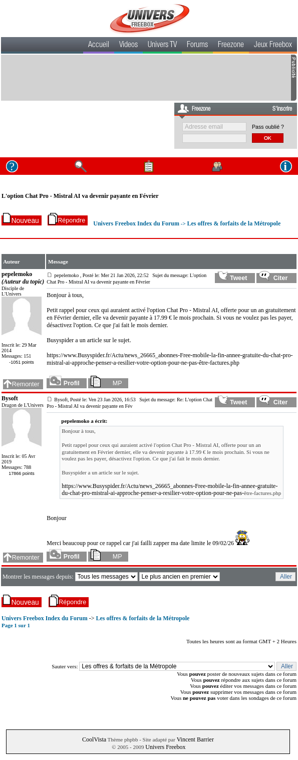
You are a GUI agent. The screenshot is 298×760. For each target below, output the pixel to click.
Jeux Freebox (273, 46)
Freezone (231, 46)
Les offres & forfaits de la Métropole (233, 223)
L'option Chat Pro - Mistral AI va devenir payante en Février (80, 195)
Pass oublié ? (268, 127)
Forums (197, 46)
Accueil (98, 46)
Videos (128, 46)
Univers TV (162, 46)
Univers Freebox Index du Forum (136, 223)
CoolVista (94, 739)
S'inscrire (282, 109)
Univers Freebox (165, 746)
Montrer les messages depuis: (39, 576)
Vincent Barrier (195, 739)
